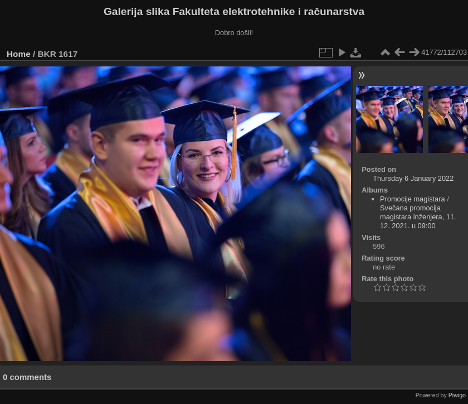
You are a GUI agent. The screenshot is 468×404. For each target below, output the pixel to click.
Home (19, 54)
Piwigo (457, 395)
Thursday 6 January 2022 (413, 178)
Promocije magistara (412, 199)
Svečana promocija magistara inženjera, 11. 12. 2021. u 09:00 (418, 217)
